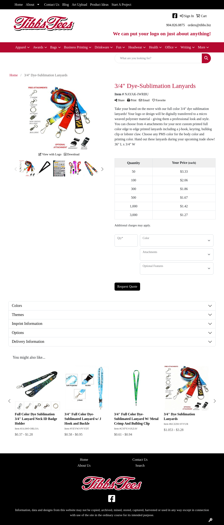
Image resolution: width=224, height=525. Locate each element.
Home (19, 4)
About (30, 4)
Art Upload (79, 4)
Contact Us (51, 4)
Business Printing (76, 47)
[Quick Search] (158, 58)
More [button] (201, 47)
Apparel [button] (20, 47)
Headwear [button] (135, 47)
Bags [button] (53, 47)
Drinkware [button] (102, 47)
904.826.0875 (175, 25)
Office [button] (169, 47)
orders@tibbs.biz (199, 25)
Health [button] (153, 47)
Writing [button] (185, 47)
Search (140, 465)
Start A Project (121, 4)
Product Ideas (99, 4)
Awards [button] (38, 47)
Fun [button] (118, 47)
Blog (65, 4)
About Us (84, 465)
